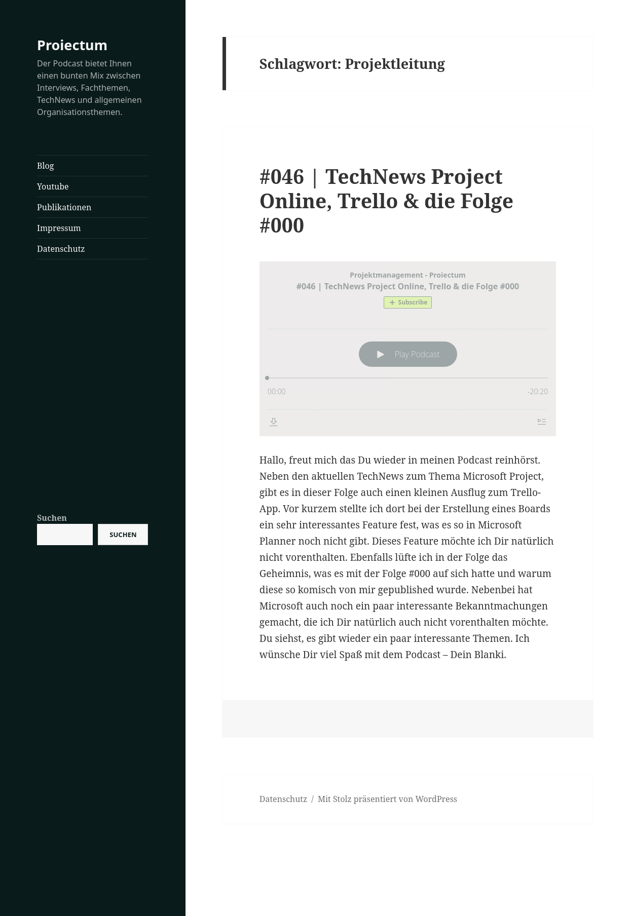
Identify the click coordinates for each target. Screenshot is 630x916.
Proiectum (72, 44)
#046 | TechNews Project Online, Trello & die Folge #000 (386, 200)
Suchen (52, 517)
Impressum (59, 228)
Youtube (52, 186)
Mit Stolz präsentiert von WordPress (387, 799)
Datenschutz (61, 248)
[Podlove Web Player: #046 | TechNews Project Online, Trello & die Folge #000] (408, 348)
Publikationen (64, 207)
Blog (45, 165)
